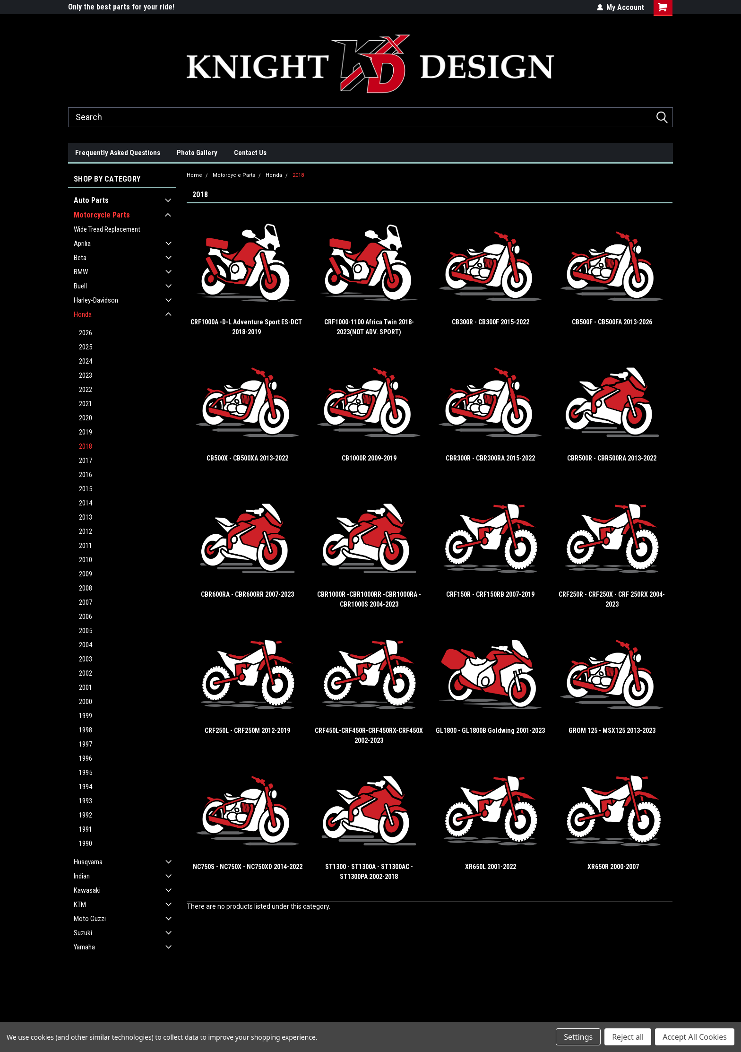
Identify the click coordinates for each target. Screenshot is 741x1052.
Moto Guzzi (90, 918)
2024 (85, 361)
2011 (85, 545)
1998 (85, 730)
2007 (85, 602)
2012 (85, 531)
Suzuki (83, 933)
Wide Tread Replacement (107, 229)
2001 (85, 687)
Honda (83, 314)
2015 (85, 489)
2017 (85, 460)
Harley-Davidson (96, 300)
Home (194, 175)
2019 (85, 432)
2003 (85, 659)
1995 (85, 772)
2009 (85, 574)
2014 (85, 503)
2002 (85, 673)
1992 (85, 815)
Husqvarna (88, 862)
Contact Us (250, 152)
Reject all (628, 1037)
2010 (85, 560)
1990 (85, 843)
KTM (80, 904)
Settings (578, 1037)
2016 (85, 474)
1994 (85, 786)
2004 (85, 645)
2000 (85, 701)
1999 (85, 716)
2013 (85, 517)
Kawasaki (87, 890)
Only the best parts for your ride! (121, 6)
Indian (82, 876)
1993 (85, 801)
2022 (85, 389)
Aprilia (82, 243)
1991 (85, 829)
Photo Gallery (197, 152)
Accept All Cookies (695, 1037)
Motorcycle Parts (102, 214)
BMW (81, 272)
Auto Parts (91, 200)
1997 (85, 744)
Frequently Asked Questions (117, 152)
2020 (85, 418)
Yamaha (84, 947)
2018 (85, 446)
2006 (85, 616)
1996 (85, 758)
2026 (85, 333)
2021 (85, 404)
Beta (80, 257)
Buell (80, 286)
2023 (85, 375)
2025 (85, 347)
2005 (85, 630)
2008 (85, 588)
